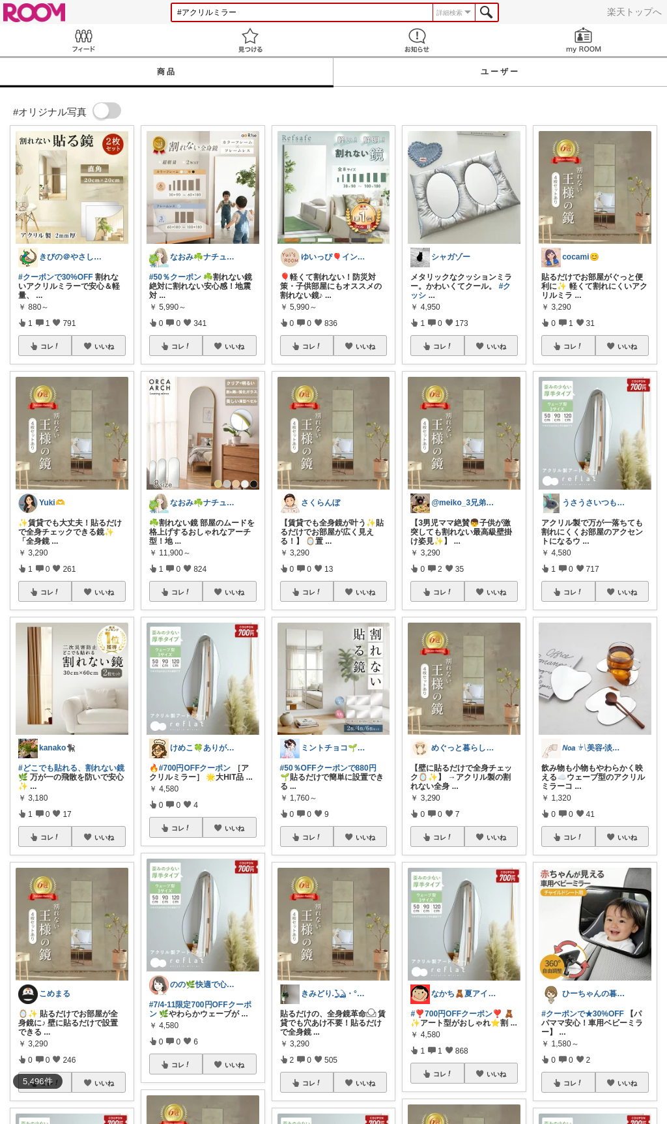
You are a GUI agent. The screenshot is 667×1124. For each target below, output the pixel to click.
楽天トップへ (634, 12)
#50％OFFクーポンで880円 (328, 768)
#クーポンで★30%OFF (582, 1013)
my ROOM (583, 40)
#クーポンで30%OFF (55, 277)
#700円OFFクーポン (195, 768)
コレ (50, 346)
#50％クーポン (175, 277)
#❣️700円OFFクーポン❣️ (456, 1013)
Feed (83, 40)
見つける (250, 40)
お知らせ (417, 40)
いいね (104, 346)
